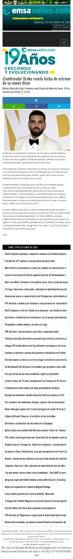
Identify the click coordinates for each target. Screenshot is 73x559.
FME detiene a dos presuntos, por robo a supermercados (32, 331)
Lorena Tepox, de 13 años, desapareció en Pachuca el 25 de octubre (38, 381)
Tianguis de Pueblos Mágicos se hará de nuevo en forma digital (36, 501)
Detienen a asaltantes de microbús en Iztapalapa (29, 423)
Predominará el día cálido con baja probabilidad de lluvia (32, 388)
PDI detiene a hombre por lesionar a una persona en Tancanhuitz (36, 303)
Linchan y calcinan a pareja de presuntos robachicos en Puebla (35, 352)
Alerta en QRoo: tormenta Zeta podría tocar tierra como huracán (36, 282)
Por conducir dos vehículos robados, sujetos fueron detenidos (35, 402)
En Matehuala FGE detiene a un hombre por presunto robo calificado (37, 366)
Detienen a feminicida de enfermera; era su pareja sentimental (35, 317)
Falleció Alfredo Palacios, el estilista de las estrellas (30, 416)
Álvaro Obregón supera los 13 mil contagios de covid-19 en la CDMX (37, 409)
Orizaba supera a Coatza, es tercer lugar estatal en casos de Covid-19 (39, 359)
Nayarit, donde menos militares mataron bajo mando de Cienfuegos (37, 458)
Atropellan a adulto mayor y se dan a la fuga (26, 324)
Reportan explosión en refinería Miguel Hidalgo (27, 487)
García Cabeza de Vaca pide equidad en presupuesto (30, 508)
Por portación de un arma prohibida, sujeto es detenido (32, 374)
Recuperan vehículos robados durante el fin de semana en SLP (35, 395)
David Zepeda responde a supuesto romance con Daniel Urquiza (35, 254)
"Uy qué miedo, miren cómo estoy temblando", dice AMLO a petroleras (38, 472)
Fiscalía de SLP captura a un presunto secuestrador (30, 261)
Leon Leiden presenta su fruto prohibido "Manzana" (30, 493)
